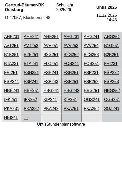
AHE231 (12, 36)
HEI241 (11, 117)
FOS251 (91, 63)
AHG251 (112, 36)
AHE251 (51, 36)
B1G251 (111, 45)
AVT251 (11, 45)
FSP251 (71, 81)
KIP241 (50, 99)
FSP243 (50, 81)
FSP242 (31, 81)
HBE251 (31, 90)
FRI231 (110, 63)
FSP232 (111, 72)
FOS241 (71, 63)
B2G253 (91, 54)
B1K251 (11, 54)
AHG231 (71, 36)
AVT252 (31, 45)
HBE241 (12, 90)
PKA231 (11, 108)
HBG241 (51, 90)
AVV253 (71, 45)
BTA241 (31, 63)
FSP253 (111, 81)
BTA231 (11, 63)
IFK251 (10, 99)
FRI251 (10, 72)
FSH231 (31, 72)
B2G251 (51, 54)
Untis (41, 124)
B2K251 (111, 54)
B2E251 (31, 54)
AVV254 (91, 45)
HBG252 (112, 90)
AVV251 (50, 45)
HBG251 (91, 90)
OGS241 (92, 99)
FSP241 (11, 81)
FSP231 (91, 72)
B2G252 (71, 54)
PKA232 (31, 108)
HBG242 (71, 90)
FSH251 (71, 72)
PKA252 (91, 108)
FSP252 (91, 81)
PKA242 (51, 108)
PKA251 (71, 108)
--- (26, 117)
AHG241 (91, 36)
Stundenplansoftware (65, 124)
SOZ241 (111, 108)
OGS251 (112, 99)
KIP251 (70, 99)
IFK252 (30, 99)
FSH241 (51, 72)
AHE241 (31, 36)
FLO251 (50, 63)
